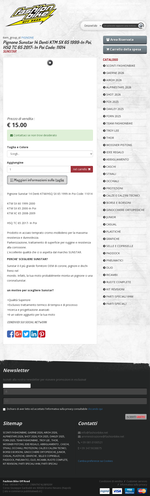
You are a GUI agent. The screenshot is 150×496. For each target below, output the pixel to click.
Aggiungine (15, 162)
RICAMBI (110, 275)
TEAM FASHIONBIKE (118, 123)
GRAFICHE (111, 239)
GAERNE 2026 (113, 73)
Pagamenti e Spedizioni (126, 3)
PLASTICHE (112, 231)
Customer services (137, 481)
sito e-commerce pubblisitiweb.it (22, 491)
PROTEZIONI (113, 188)
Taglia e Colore (17, 147)
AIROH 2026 (112, 80)
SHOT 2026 (112, 94)
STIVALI (109, 174)
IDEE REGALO (113, 152)
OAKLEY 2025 (113, 109)
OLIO (108, 267)
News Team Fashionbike (82, 12)
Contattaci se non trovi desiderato (33, 135)
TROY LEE (111, 130)
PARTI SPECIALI (114, 304)
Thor (108, 138)
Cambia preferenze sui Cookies (95, 461)
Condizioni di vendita (111, 481)
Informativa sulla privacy (133, 484)
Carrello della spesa (123, 49)
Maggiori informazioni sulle (37, 180)
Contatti (101, 3)
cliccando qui (95, 409)
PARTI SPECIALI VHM (118, 296)
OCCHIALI (111, 181)
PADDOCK (111, 253)
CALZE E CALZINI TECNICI (121, 195)
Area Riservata (120, 39)
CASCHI (109, 166)
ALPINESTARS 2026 (117, 87)
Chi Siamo (85, 3)
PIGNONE (27, 37)
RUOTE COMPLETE (117, 282)
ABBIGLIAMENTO (116, 159)
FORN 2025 (112, 116)
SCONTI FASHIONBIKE (119, 65)
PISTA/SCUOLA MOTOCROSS (109, 7)
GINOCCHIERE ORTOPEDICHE (124, 210)
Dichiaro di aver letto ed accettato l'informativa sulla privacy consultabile (53, 409)
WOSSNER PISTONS (117, 145)
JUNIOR (109, 217)
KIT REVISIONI (113, 289)
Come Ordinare (77, 7)
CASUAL (110, 224)
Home (71, 3)
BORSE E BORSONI (117, 203)
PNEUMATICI (113, 260)
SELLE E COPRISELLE (118, 246)
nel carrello (81, 169)
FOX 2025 (111, 102)
